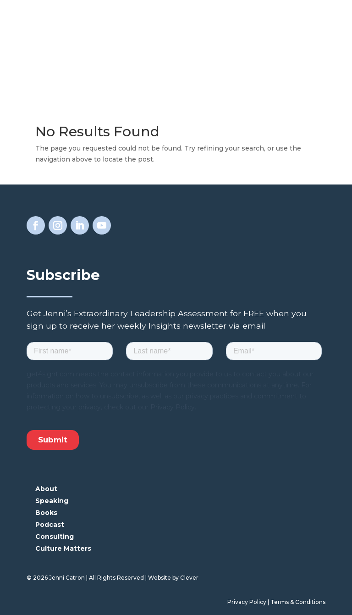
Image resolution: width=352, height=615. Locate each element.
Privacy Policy (246, 601)
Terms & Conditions (297, 601)
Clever (189, 577)
